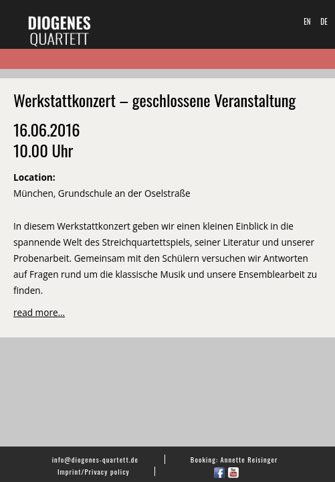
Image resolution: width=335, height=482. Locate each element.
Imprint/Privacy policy (94, 471)
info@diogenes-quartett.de (95, 459)
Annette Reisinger (249, 459)
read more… (39, 312)
